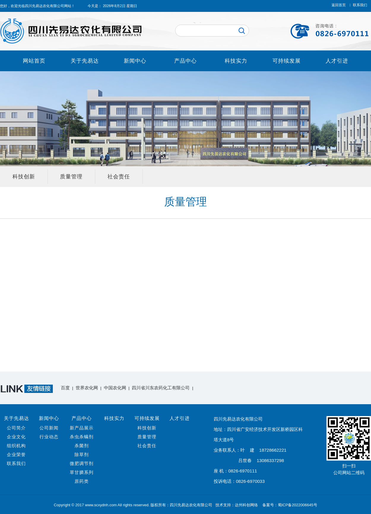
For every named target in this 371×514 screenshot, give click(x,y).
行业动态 (48, 436)
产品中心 (185, 61)
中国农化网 (115, 387)
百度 (65, 387)
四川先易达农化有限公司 (44, 6)
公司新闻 (48, 427)
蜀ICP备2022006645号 (297, 505)
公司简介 (16, 427)
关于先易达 (85, 61)
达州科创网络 (247, 505)
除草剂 (81, 454)
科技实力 (236, 61)
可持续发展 (286, 61)
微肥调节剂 (81, 463)
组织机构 (16, 445)
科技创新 (23, 177)
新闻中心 (135, 61)
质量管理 (71, 177)
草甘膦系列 (81, 472)
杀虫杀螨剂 (81, 436)
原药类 (81, 481)
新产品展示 (81, 427)
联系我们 (360, 5)
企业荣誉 (16, 454)
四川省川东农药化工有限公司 (161, 387)
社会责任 (118, 177)
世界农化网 (87, 387)
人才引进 (337, 61)
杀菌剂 (81, 445)
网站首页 (34, 61)
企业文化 (16, 436)
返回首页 (339, 5)
